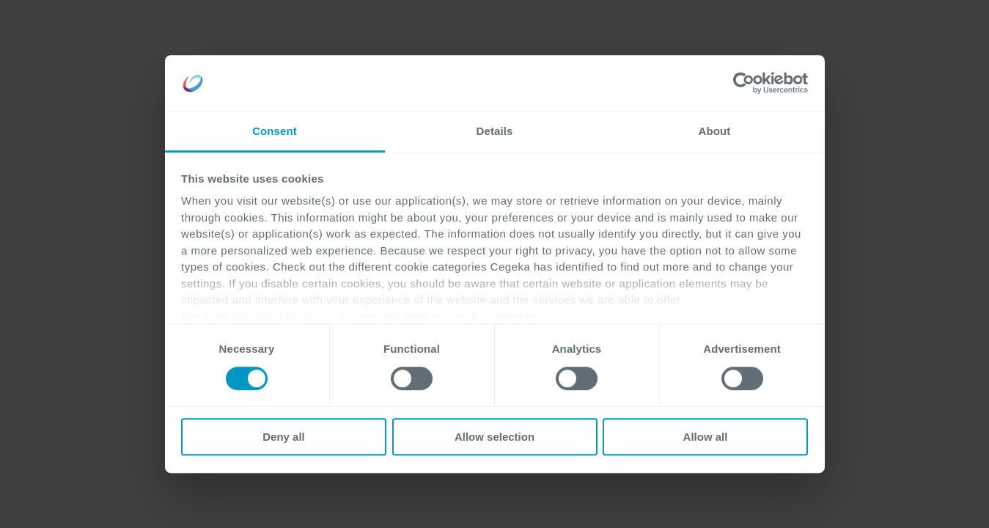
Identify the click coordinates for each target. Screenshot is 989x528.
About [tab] (715, 131)
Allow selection (494, 436)
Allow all (705, 436)
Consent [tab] (274, 131)
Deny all (283, 436)
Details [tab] (495, 131)
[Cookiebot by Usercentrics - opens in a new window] (744, 84)
